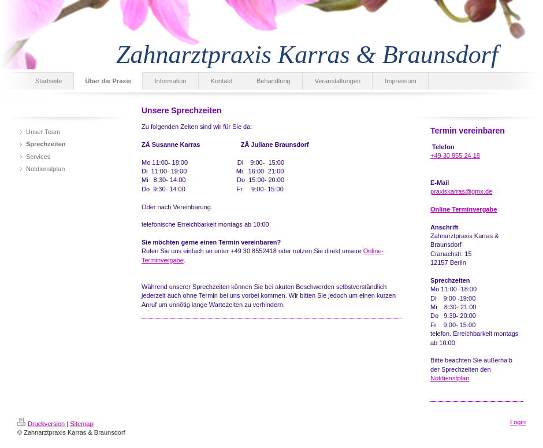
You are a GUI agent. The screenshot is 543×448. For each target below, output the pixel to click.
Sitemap (81, 423)
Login (518, 422)
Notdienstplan (449, 378)
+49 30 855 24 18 (455, 155)
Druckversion (41, 423)
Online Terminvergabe (463, 209)
